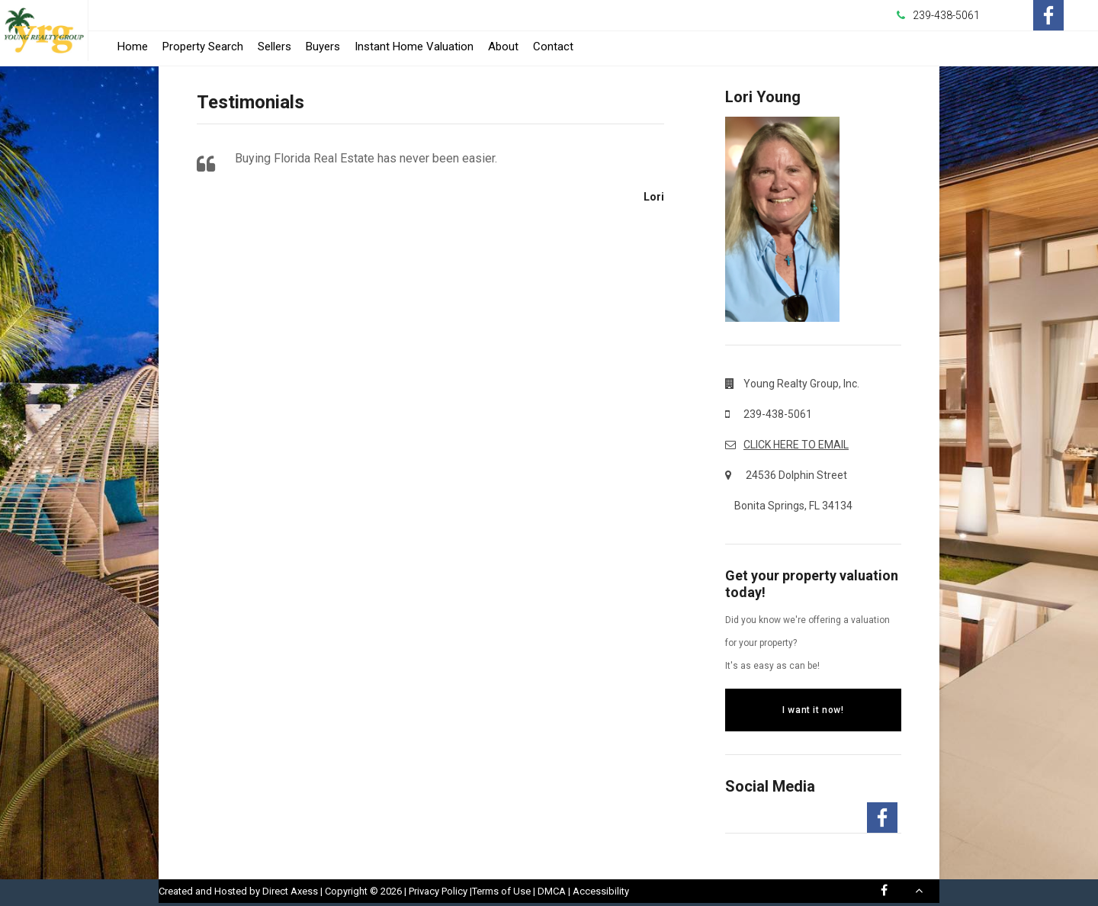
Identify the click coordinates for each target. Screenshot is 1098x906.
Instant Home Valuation (414, 46)
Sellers (274, 46)
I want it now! (812, 710)
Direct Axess (290, 891)
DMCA (552, 891)
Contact (553, 46)
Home (132, 46)
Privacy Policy (438, 891)
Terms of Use (501, 891)
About (503, 46)
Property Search (202, 46)
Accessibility (601, 891)
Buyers (323, 46)
